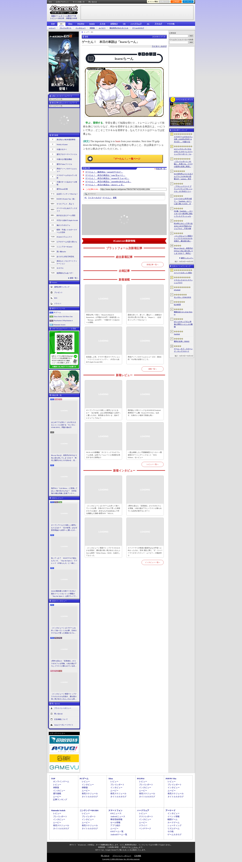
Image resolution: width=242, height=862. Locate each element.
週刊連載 (57, 793)
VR (124, 24)
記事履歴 (176, 1)
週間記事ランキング (61, 287)
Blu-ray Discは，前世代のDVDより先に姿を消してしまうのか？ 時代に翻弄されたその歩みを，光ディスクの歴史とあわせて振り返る (64, 458)
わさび (94, 198)
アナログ (158, 24)
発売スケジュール (90, 793)
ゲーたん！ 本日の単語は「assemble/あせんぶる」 (108, 181)
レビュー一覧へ (153, 464)
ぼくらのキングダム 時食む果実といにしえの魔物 (183, 324)
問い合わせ (92, 2)
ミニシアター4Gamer (64, 247)
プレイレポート (65, 28)
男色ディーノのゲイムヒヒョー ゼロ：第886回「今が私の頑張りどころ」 (144, 358)
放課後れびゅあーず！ (65, 273)
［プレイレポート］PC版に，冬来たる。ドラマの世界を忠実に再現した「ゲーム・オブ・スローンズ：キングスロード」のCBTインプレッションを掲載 (183, 164)
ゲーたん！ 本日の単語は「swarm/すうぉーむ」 (107, 178)
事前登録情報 (116, 819)
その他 (170, 831)
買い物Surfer (61, 251)
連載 (115, 198)
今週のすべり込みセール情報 (67, 183)
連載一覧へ (74, 278)
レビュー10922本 (57, 18)
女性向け (114, 24)
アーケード (170, 810)
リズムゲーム (173, 828)
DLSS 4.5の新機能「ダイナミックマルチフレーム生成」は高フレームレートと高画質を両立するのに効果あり (103, 454)
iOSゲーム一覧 (116, 831)
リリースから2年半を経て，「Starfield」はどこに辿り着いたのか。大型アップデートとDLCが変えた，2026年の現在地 (183, 201)
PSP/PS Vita (171, 778)
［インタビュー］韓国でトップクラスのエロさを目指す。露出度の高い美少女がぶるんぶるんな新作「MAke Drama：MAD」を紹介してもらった (64, 696)
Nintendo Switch (59, 325)
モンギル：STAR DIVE (182, 297)
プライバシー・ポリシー (122, 856)
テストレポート (146, 816)
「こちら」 (134, 847)
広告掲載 (137, 856)
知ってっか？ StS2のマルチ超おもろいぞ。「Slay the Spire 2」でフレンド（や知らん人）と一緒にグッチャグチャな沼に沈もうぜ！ (64, 560)
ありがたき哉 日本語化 (65, 256)
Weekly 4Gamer (62, 144)
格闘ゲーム (172, 819)
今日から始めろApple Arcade (67, 220)
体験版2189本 (71, 18)
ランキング (188, 1)
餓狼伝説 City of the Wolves (183, 313)
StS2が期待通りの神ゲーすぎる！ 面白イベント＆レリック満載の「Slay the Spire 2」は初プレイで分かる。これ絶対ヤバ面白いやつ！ (64, 593)
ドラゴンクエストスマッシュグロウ (183, 281)
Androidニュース (117, 816)
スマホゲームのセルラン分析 (67, 176)
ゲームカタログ (138, 28)
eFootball (177, 290)
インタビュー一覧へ (152, 562)
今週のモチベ (62, 149)
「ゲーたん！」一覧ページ (126, 159)
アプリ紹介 (115, 825)
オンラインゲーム (61, 781)
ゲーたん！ (107, 198)
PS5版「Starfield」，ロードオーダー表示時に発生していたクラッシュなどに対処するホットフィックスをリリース (183, 214)
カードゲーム (173, 822)
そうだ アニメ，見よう (65, 204)
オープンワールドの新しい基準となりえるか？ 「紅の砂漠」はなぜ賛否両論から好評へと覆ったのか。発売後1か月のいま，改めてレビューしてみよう (64, 528)
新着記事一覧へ (153, 264)
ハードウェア (136, 24)
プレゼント (58, 292)
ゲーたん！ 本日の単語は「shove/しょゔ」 (105, 185)
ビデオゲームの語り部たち (67, 242)
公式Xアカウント (62, 2)
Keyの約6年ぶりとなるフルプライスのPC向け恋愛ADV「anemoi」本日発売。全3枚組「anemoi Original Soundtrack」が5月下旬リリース (183, 176)
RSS (50, 2)
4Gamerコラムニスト (64, 237)
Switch (92, 24)
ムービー (102, 28)
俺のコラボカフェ (63, 225)
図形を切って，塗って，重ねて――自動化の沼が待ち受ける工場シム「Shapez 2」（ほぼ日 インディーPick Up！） (145, 317)
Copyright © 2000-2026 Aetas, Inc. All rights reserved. (121, 859)
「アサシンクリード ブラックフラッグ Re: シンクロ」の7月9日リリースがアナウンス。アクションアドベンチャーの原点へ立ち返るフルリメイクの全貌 (183, 189)
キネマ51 (60, 268)
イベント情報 (173, 816)
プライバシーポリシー (62, 708)
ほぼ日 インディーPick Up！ (67, 194)
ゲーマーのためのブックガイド (67, 209)
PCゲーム (57, 312)
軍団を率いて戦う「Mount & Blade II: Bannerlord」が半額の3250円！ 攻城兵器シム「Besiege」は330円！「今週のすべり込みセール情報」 (103, 318)
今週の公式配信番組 (64, 159)
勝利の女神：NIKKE (181, 341)
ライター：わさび (159, 46)
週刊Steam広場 (62, 189)
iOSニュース (115, 813)
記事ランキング (60, 799)
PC (61, 24)
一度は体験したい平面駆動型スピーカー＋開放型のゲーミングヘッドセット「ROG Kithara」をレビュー (145, 454)
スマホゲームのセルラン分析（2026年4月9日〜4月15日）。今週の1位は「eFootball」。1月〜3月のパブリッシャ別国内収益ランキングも (183, 139)
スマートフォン (115, 810)
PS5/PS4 (80, 24)
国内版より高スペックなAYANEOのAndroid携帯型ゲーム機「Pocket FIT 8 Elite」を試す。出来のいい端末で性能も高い (144, 412)
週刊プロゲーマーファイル (67, 154)
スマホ (102, 24)
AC (148, 24)
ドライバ (57, 303)
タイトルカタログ (90, 796)
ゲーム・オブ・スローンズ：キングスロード (183, 350)
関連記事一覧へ (161, 169)
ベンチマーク (145, 828)
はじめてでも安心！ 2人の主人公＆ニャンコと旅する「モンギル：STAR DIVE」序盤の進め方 (64, 424)
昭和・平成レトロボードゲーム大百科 (67, 231)
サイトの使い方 (79, 2)
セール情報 (115, 822)
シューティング (174, 825)
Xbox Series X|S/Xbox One (63, 316)
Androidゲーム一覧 (118, 834)
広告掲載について (61, 719)
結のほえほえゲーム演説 (66, 215)
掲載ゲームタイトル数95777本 (63, 16)
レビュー (52, 28)
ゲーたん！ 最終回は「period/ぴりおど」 (104, 172)
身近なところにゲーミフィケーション (67, 262)
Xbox (70, 24)
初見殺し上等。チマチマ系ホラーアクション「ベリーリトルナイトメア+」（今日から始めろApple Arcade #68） (103, 359)
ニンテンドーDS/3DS (89, 810)
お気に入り (164, 1)
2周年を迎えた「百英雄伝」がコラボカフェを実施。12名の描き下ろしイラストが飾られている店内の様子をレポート (64, 663)
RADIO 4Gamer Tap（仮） (66, 199)
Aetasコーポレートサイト (63, 725)
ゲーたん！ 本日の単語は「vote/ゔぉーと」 (105, 175)
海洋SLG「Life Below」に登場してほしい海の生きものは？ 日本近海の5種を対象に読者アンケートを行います (64, 491)
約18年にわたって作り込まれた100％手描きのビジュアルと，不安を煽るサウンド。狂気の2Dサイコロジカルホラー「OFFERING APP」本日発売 (183, 226)
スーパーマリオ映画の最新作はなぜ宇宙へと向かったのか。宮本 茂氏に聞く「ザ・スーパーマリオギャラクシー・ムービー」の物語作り (145, 551)
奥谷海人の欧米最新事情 (66, 139)
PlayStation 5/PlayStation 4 (63, 320)
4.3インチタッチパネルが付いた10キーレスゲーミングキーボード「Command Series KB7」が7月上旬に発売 (183, 151)
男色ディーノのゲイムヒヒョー (67, 170)
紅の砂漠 (177, 304)
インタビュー (80, 28)
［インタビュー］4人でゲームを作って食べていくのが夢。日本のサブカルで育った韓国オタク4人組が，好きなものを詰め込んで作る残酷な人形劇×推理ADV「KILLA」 (64, 630)
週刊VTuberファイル (64, 164)
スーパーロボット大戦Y (183, 273)
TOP (53, 24)
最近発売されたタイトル (119, 28)
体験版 (92, 28)
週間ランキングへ (187, 258)
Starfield (177, 334)
